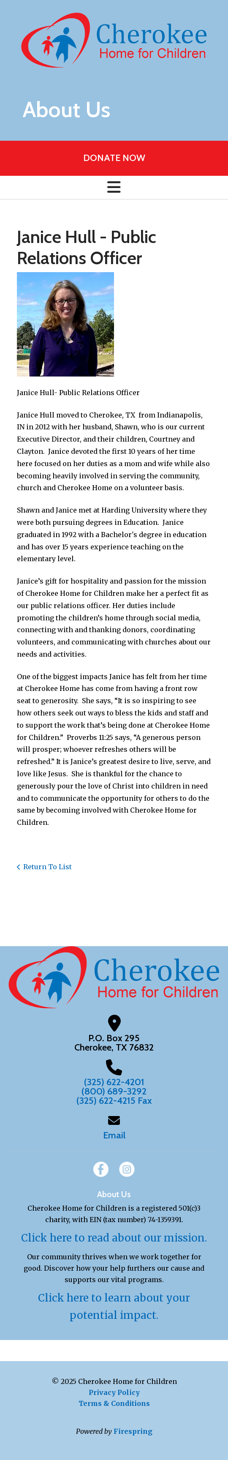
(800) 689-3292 (114, 1091)
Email (114, 1135)
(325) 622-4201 (114, 1082)
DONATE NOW (114, 158)
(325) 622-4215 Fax (114, 1100)
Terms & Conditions (114, 1403)
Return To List (47, 866)
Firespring (133, 1431)
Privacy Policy (114, 1392)
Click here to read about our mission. (114, 1237)
